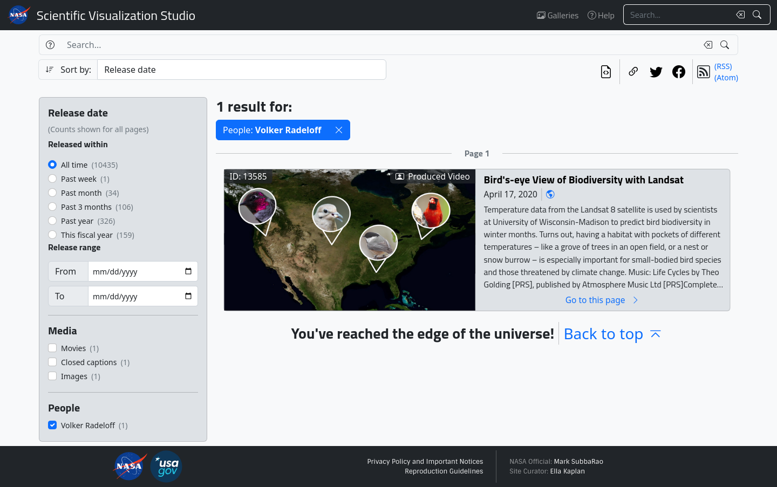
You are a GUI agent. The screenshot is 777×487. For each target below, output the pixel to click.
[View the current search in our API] (606, 71)
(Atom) (726, 77)
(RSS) (723, 66)
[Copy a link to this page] (633, 71)
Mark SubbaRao (578, 461)
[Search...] (676, 14)
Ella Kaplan (567, 471)
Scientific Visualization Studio (116, 15)
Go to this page (602, 299)
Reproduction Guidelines (444, 471)
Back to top (613, 333)
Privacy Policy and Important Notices (425, 461)
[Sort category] (241, 69)
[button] (339, 130)
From (65, 271)
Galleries (557, 15)
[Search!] (758, 14)
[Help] (50, 45)
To (59, 296)
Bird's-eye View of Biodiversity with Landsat (584, 179)
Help (601, 15)
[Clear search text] (738, 14)
